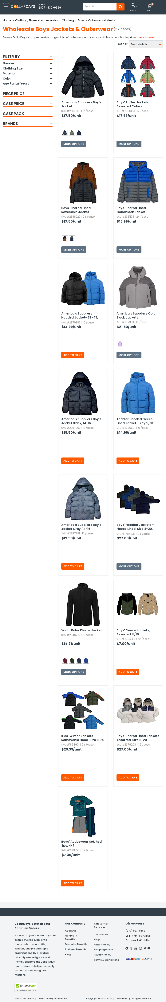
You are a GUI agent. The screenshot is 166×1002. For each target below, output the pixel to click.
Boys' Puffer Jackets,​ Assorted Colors (133, 104)
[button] (133, 7)
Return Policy (102, 944)
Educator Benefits (76, 944)
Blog (68, 954)
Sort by (122, 44)
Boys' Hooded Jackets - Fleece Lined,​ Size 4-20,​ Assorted (135, 527)
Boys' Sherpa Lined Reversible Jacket (76, 210)
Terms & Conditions (106, 960)
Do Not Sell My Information (52, 998)
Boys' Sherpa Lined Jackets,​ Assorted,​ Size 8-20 (138, 738)
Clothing (68, 20)
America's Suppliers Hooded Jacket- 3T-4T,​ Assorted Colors (79, 315)
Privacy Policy (102, 954)
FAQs (97, 939)
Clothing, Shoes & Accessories (36, 20)
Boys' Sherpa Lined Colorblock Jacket (131, 210)
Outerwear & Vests (101, 20)
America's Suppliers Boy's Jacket (81, 104)
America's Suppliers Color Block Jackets (137, 315)
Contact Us (101, 934)
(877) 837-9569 (50, 8)
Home (7, 20)
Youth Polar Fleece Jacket (81, 630)
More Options (73, 144)
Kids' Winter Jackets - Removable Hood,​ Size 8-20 (82, 738)
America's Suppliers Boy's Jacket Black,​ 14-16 (81, 421)
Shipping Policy (103, 949)
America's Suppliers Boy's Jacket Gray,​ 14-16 (81, 527)
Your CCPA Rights (24, 998)
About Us (70, 931)
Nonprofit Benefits (71, 937)
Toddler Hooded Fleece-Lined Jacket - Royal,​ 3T (135, 421)
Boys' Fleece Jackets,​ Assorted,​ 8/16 (133, 632)
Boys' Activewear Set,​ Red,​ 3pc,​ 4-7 (81, 844)
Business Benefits (75, 949)
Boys (81, 20)
